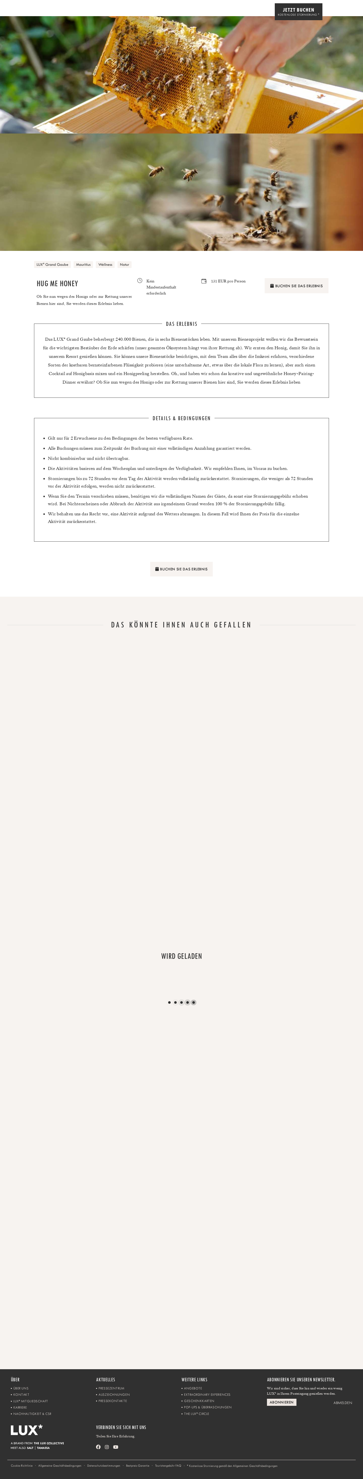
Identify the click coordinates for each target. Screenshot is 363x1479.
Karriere (20, 1407)
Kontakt (21, 1394)
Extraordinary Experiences (207, 1394)
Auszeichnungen (114, 1394)
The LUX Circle (196, 1414)
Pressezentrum (111, 1388)
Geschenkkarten (199, 1401)
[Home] (18, 12)
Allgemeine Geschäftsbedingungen (59, 1465)
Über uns (20, 1388)
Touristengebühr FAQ (168, 1465)
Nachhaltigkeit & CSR (32, 1414)
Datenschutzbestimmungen (103, 1465)
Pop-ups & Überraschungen (208, 1407)
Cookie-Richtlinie (22, 1465)
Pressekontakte (113, 1401)
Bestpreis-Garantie (137, 1465)
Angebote (193, 1388)
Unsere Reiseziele (252, 12)
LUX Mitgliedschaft (30, 1401)
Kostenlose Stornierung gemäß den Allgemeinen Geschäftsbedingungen (232, 1466)
